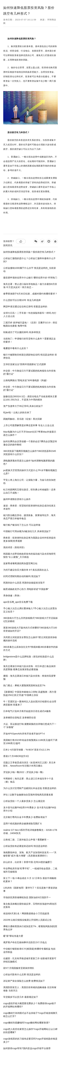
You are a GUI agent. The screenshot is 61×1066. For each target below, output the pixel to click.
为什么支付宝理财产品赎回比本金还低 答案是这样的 (29, 788)
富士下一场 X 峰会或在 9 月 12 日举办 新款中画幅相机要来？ (29, 880)
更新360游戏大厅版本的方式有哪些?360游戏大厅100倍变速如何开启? (30, 629)
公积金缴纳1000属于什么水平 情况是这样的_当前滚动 (29, 269)
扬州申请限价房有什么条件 (17, 499)
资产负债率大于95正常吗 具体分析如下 (23, 406)
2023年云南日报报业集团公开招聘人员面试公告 (27, 920)
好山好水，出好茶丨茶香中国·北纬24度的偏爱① (27, 862)
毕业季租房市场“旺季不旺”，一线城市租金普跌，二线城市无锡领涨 (30, 870)
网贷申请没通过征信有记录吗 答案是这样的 (25, 306)
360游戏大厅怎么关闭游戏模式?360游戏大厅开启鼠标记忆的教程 (30, 620)
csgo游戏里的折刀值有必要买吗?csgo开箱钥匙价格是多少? (30, 1040)
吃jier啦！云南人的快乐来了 (17, 412)
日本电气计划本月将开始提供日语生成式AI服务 (27, 711)
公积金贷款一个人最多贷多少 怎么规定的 (24, 801)
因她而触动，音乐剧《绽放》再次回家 (22, 419)
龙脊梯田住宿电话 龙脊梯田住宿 (19, 717)
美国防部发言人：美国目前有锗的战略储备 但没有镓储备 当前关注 (29, 989)
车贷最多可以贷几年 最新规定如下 (20, 997)
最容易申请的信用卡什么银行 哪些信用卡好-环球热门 (30, 277)
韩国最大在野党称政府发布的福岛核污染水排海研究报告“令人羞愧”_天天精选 (29, 555)
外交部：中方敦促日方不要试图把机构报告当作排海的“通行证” (29, 372)
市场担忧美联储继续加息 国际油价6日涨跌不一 (27, 897)
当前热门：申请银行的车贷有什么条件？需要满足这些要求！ (29, 340)
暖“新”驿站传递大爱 (13, 936)
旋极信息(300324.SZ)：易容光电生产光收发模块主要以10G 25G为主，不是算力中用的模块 (30, 398)
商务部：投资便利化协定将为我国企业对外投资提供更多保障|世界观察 (29, 539)
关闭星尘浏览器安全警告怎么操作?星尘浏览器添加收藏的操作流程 (30, 639)
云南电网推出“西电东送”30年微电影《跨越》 (25, 380)
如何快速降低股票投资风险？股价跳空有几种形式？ (29, 252)
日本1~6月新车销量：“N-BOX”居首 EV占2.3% (26, 749)
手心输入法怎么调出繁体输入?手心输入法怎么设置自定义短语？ (30, 610)
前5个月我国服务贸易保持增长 (18, 968)
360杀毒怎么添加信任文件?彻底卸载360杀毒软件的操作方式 (30, 648)
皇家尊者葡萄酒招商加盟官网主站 (20, 563)
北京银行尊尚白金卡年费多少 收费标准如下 (25, 817)
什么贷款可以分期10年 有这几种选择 (22, 300)
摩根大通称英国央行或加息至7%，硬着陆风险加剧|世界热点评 (30, 928)
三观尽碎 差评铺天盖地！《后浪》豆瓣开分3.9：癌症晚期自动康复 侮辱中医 (30, 324)
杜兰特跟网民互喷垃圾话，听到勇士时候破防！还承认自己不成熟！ (29, 491)
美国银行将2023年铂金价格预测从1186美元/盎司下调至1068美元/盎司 (30, 742)
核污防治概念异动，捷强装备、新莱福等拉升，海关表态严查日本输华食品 (29, 517)
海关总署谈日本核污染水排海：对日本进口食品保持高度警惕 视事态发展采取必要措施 (29, 668)
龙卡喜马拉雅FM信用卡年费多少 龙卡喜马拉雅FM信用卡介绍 (29, 809)
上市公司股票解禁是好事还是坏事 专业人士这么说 (28, 425)
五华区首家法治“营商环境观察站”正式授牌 (24, 364)
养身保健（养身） (12, 595)
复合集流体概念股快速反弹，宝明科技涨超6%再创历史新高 (30, 905)
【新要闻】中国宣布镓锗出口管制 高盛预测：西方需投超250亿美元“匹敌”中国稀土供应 (29, 693)
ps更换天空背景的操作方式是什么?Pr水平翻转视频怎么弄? (30, 472)
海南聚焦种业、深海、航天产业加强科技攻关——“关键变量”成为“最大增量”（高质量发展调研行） (29, 854)
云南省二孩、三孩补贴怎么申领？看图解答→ (26, 839)
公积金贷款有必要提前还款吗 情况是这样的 (25, 846)
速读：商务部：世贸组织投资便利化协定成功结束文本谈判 (29, 507)
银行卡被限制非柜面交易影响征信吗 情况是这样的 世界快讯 (30, 356)
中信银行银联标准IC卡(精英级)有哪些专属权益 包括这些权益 (29, 950)
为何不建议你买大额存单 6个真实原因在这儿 (25, 570)
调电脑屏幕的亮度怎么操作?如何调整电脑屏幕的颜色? (29, 462)
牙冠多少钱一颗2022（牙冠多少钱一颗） (24, 772)
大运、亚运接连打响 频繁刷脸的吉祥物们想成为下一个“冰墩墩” (29, 725)
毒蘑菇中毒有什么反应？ (15, 348)
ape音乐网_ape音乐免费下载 (18, 602)
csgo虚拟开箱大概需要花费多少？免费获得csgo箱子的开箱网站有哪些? (29, 1005)
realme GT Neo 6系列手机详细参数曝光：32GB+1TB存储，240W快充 (30, 831)
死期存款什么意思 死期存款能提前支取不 (24, 582)
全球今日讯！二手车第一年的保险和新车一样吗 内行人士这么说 (29, 314)
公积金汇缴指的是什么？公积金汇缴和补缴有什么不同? (29, 260)
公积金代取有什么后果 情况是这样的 (21, 974)
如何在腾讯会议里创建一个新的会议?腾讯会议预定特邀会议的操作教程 (30, 443)
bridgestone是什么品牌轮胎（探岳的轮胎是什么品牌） (28, 658)
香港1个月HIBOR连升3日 (16, 756)
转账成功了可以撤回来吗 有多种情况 (21, 332)
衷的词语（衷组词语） (14, 547)
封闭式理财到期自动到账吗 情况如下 (21, 576)
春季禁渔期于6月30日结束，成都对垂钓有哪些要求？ (30, 293)
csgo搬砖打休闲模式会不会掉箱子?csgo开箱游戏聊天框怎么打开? (30, 1015)
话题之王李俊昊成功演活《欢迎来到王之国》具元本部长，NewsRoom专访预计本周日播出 (29, 764)
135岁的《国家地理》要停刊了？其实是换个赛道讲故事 (30, 889)
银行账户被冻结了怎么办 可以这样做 (21, 525)
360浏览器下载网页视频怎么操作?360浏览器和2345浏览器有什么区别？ (29, 453)
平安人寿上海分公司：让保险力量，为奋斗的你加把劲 (29, 481)
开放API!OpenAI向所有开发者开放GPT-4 (24, 733)
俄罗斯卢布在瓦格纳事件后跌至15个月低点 (25, 942)
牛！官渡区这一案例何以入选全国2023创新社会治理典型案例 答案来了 (29, 703)
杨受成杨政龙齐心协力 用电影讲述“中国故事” (26, 589)
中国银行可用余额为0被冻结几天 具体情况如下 (27, 531)
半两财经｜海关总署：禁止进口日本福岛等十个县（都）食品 (28, 780)
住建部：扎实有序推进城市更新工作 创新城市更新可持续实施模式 (29, 960)
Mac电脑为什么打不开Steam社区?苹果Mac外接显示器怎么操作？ (29, 433)
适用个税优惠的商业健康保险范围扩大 (22, 823)
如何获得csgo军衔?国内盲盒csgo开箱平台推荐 (27, 1048)
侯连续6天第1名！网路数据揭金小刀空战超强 (26, 913)
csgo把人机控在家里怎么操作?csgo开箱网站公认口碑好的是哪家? (30, 1031)
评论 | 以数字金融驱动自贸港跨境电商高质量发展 (28, 794)
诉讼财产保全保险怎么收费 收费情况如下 (24, 981)
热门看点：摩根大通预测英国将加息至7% (24, 685)
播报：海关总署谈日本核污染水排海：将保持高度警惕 (29, 677)
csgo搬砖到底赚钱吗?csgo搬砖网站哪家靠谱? (26, 1022)
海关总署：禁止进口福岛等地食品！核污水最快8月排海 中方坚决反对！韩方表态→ (30, 286)
